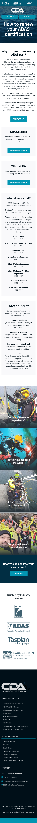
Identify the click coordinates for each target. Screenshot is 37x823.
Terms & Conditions (20, 808)
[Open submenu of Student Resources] (23, 3)
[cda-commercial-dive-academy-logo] (18, 7)
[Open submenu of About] (35, 3)
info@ (14, 781)
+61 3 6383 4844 (9, 777)
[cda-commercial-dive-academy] (15, 682)
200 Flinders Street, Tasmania (12, 785)
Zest (17, 812)
